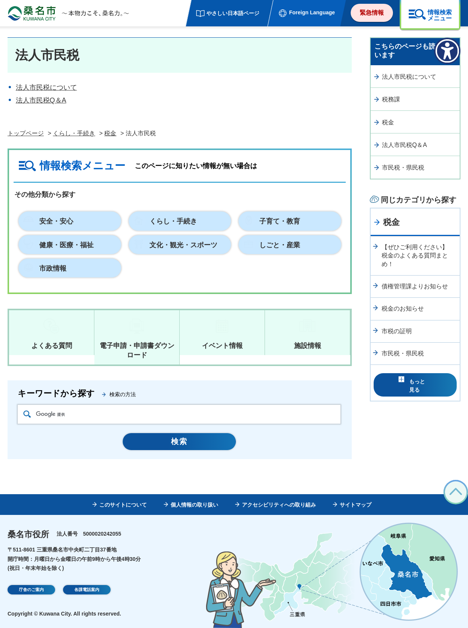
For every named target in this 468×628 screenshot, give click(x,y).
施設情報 (307, 345)
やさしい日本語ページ (232, 13)
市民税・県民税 (403, 167)
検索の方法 (122, 394)
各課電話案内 (87, 590)
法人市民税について (46, 87)
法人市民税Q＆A (41, 100)
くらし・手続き (74, 133)
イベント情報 (222, 345)
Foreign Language (312, 12)
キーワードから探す (56, 393)
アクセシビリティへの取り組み (279, 505)
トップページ (26, 133)
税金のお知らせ (403, 308)
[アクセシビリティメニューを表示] (447, 51)
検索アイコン (27, 414)
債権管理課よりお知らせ (415, 286)
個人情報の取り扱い (194, 505)
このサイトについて (123, 505)
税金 (110, 133)
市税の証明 (397, 331)
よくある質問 (51, 345)
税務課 (391, 99)
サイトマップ (355, 505)
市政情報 (52, 268)
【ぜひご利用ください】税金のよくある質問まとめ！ (415, 255)
